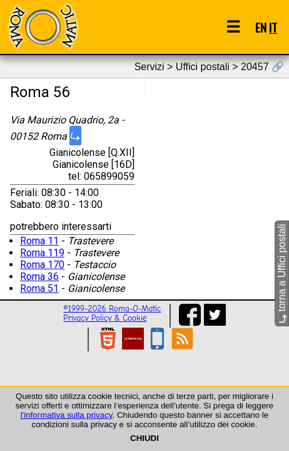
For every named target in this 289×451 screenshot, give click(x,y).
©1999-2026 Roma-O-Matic (112, 308)
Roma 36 (39, 277)
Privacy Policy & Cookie (104, 318)
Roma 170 (42, 265)
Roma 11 (39, 241)
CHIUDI (144, 438)
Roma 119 (42, 253)
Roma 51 (39, 288)
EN (260, 27)
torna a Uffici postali (281, 273)
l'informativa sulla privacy (67, 415)
